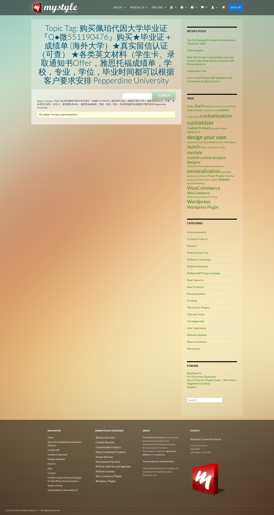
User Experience (196, 328)
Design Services (103, 455)
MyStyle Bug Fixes (197, 252)
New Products (195, 287)
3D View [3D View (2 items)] (191, 106)
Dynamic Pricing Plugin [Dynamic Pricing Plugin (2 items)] (197, 142)
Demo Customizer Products (109, 451)
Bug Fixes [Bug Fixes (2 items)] (210, 106)
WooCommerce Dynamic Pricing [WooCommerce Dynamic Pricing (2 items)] (202, 197)
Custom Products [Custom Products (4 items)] (199, 128)
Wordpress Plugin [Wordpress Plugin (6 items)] (202, 207)
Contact (52, 472)
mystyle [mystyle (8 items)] (194, 152)
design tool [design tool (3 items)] (193, 131)
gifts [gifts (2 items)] (221, 142)
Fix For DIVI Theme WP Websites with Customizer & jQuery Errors (209, 79)
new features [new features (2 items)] (218, 166)
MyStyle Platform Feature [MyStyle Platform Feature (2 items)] (199, 166)
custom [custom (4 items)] (224, 110)
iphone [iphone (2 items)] (233, 142)
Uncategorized (195, 321)
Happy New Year (197, 71)
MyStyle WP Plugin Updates (203, 273)
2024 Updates (195, 50)
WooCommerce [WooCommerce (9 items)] (203, 188)
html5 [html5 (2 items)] (226, 142)
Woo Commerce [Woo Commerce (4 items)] (198, 193)
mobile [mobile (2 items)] (222, 147)
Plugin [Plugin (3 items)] (211, 175)
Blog (50, 468)
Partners (52, 463)
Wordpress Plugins (104, 478)
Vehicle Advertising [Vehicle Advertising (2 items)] (196, 183)
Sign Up (236, 7)
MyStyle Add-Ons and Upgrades (111, 464)
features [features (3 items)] (214, 142)
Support (192, 386)
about (117, 7)
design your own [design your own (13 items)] (206, 137)
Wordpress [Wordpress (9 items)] (198, 201)
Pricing (157, 7)
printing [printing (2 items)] (190, 180)
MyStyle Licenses (103, 469)
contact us (160, 454)
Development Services (106, 460)
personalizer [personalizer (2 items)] (192, 176)
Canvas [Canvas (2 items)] (219, 106)
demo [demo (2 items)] (224, 128)
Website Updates (197, 334)
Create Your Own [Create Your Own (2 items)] (210, 110)
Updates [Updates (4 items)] (224, 179)
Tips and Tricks (196, 314)
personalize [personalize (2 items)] (226, 172)
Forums (49, 100)
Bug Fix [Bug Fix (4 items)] (200, 106)
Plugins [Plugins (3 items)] (220, 175)
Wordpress (193, 348)
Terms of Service (151, 461)
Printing (192, 300)
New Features (195, 280)
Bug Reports (194, 373)
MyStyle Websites (56, 459)
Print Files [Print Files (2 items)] (229, 176)
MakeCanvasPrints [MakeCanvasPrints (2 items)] (209, 147)
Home (40, 100)
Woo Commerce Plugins (107, 474)
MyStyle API (54, 450)
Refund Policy (167, 461)
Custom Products (197, 239)
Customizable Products (106, 446)
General (191, 245)
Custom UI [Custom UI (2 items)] (216, 128)
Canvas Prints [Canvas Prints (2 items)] (229, 106)
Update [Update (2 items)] (214, 180)
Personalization (196, 293)
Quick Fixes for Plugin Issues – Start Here (211, 380)
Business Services (103, 437)
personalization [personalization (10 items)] (203, 171)
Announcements (196, 232)
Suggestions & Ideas (198, 383)
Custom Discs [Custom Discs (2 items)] (193, 117)
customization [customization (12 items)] (216, 115)
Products (137, 7)
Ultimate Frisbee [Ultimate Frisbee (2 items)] (202, 180)
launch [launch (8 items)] (193, 146)
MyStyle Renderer (197, 266)
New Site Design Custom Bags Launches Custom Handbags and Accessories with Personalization (210, 61)
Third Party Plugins (198, 307)
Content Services (103, 442)
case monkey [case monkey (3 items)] (194, 110)
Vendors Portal (55, 485)
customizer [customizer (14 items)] (200, 122)
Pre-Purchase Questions (201, 376)
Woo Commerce (196, 341)
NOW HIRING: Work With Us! (63, 490)
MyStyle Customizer (199, 259)
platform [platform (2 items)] (203, 176)
